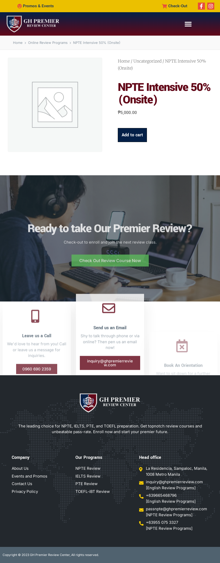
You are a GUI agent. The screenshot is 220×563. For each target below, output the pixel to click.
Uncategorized (147, 61)
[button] (188, 24)
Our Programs (88, 457)
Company (20, 457)
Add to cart (132, 135)
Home (124, 61)
